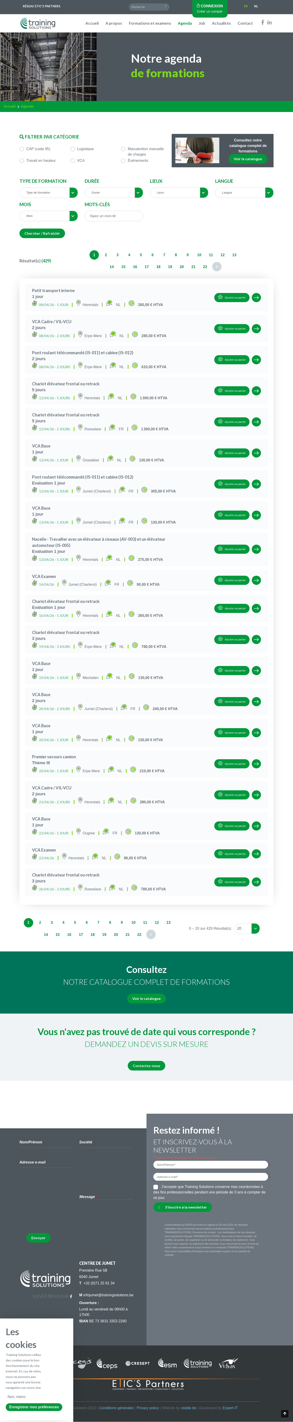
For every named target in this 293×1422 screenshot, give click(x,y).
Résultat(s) (30, 260)
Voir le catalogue (248, 159)
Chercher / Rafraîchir (42, 233)
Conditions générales (116, 1408)
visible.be (188, 1408)
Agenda (185, 23)
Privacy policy (148, 1408)
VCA (77, 160)
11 (211, 255)
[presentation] (61, 1220)
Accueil (92, 23)
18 (158, 267)
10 (199, 255)
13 (234, 255)
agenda (27, 106)
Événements (134, 160)
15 (123, 267)
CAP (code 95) (34, 149)
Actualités (221, 23)
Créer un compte (209, 11)
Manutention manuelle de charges (142, 151)
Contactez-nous (146, 1065)
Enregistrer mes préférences (34, 1407)
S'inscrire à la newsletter (182, 1207)
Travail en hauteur (37, 160)
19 (170, 267)
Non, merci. (17, 1397)
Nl (256, 6)
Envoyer (38, 1238)
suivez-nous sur (52, 1296)
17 (147, 267)
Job (202, 23)
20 (182, 267)
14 (112, 267)
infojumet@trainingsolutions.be (108, 1295)
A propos (114, 23)
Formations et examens (150, 23)
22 (205, 267)
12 (223, 255)
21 (193, 267)
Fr (246, 6)
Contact (245, 23)
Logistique (82, 149)
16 (135, 267)
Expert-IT (230, 1408)
